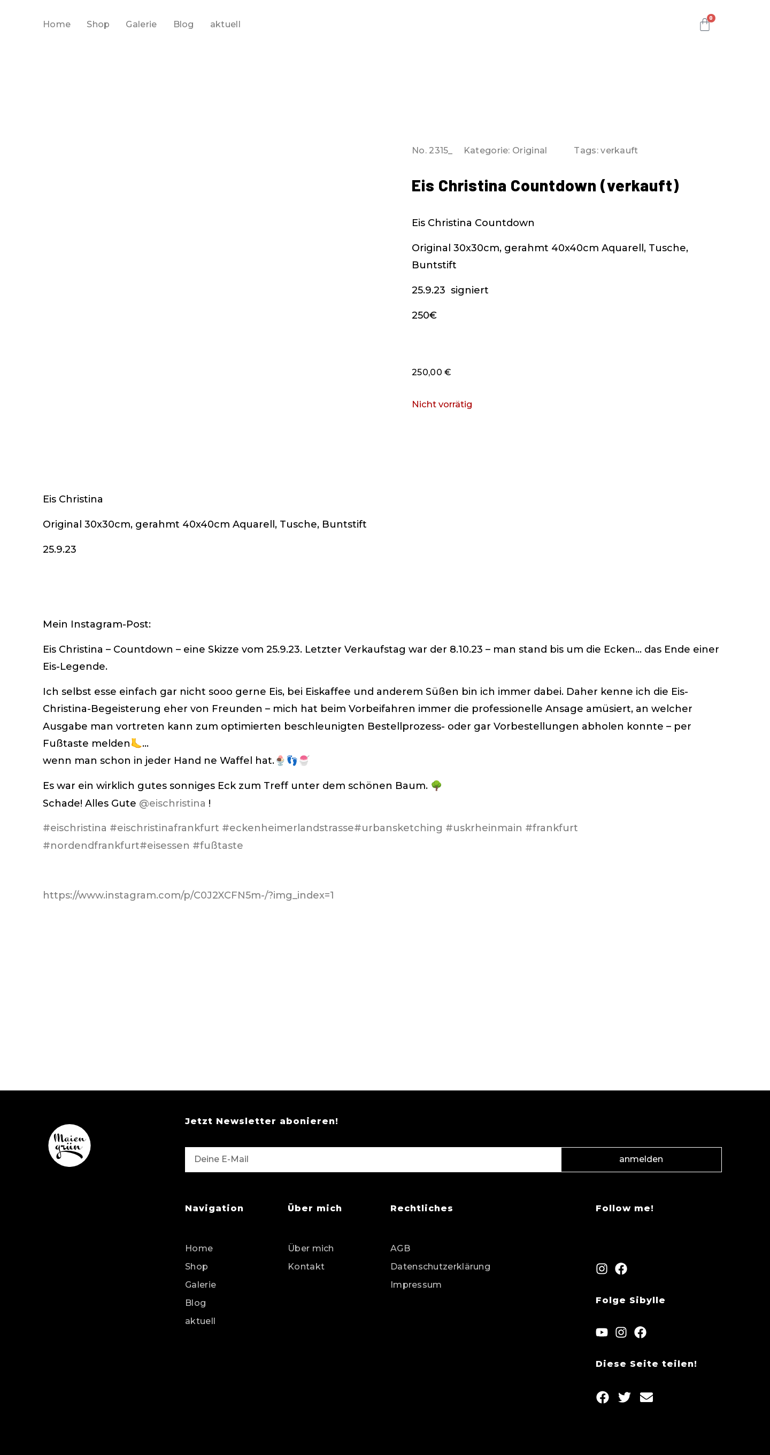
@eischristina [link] (172, 803)
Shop (98, 24)
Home (57, 24)
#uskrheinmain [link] (483, 828)
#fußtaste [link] (217, 846)
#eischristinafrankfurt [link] (164, 828)
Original (529, 150)
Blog (183, 24)
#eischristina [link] (75, 828)
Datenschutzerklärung (440, 1266)
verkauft (619, 150)
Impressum (416, 1285)
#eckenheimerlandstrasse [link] (288, 828)
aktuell (225, 24)
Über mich (311, 1248)
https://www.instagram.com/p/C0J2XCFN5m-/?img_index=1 (188, 895)
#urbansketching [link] (398, 828)
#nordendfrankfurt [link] (91, 846)
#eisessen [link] (165, 846)
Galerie (141, 24)
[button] (603, 1397)
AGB (400, 1248)
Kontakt (306, 1266)
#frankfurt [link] (551, 828)
